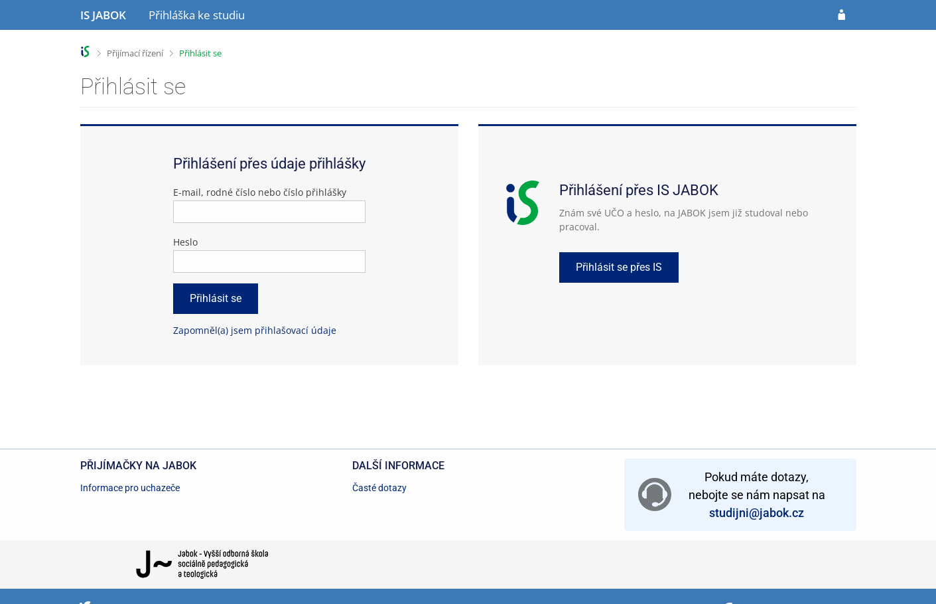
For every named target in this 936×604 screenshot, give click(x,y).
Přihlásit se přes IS (619, 267)
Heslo (185, 242)
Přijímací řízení (135, 53)
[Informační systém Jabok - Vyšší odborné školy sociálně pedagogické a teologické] (103, 15)
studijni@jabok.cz (756, 513)
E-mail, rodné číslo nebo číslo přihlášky (259, 192)
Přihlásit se (200, 53)
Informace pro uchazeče (130, 488)
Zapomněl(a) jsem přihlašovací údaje (254, 330)
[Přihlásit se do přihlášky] (841, 15)
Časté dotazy (379, 488)
